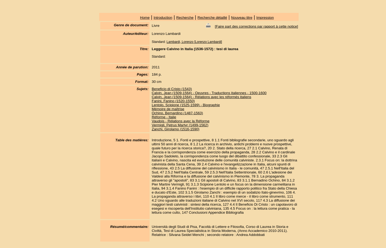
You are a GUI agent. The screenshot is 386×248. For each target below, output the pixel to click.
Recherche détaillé (212, 18)
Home (145, 18)
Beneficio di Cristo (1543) (172, 89)
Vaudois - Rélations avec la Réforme (180, 121)
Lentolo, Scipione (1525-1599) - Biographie (186, 105)
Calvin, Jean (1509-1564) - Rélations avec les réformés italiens (201, 97)
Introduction (163, 18)
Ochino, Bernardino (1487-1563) (177, 113)
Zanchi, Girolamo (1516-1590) (175, 129)
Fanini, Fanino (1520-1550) (173, 101)
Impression (265, 18)
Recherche (184, 18)
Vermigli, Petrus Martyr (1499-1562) (180, 125)
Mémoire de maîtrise (168, 109)
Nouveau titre (241, 18)
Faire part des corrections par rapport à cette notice (256, 26)
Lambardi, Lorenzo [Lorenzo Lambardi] (194, 42)
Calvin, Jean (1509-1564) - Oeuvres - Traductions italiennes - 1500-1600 (209, 93)
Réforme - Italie (164, 117)
